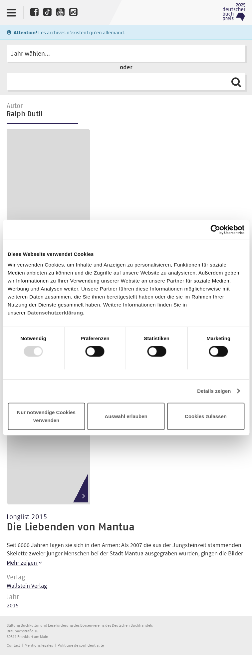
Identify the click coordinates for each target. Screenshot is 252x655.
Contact (13, 645)
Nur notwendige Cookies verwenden (46, 416)
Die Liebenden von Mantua (70, 527)
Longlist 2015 (27, 517)
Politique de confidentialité (81, 645)
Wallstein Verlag (27, 585)
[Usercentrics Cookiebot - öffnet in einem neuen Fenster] (215, 230)
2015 (13, 605)
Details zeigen (214, 391)
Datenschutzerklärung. (56, 312)
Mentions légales (39, 645)
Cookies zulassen (206, 416)
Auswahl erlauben (126, 416)
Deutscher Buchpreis (234, 12)
